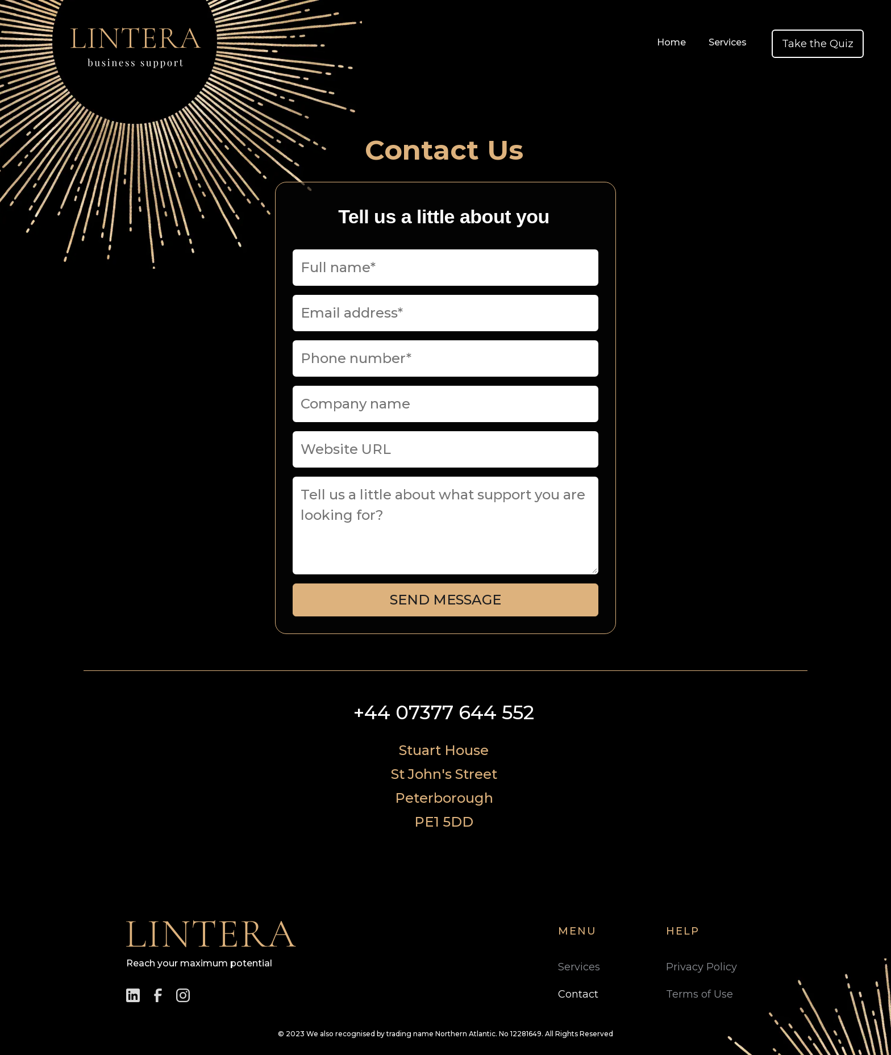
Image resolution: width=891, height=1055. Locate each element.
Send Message (445, 599)
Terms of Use (699, 994)
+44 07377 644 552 (443, 712)
